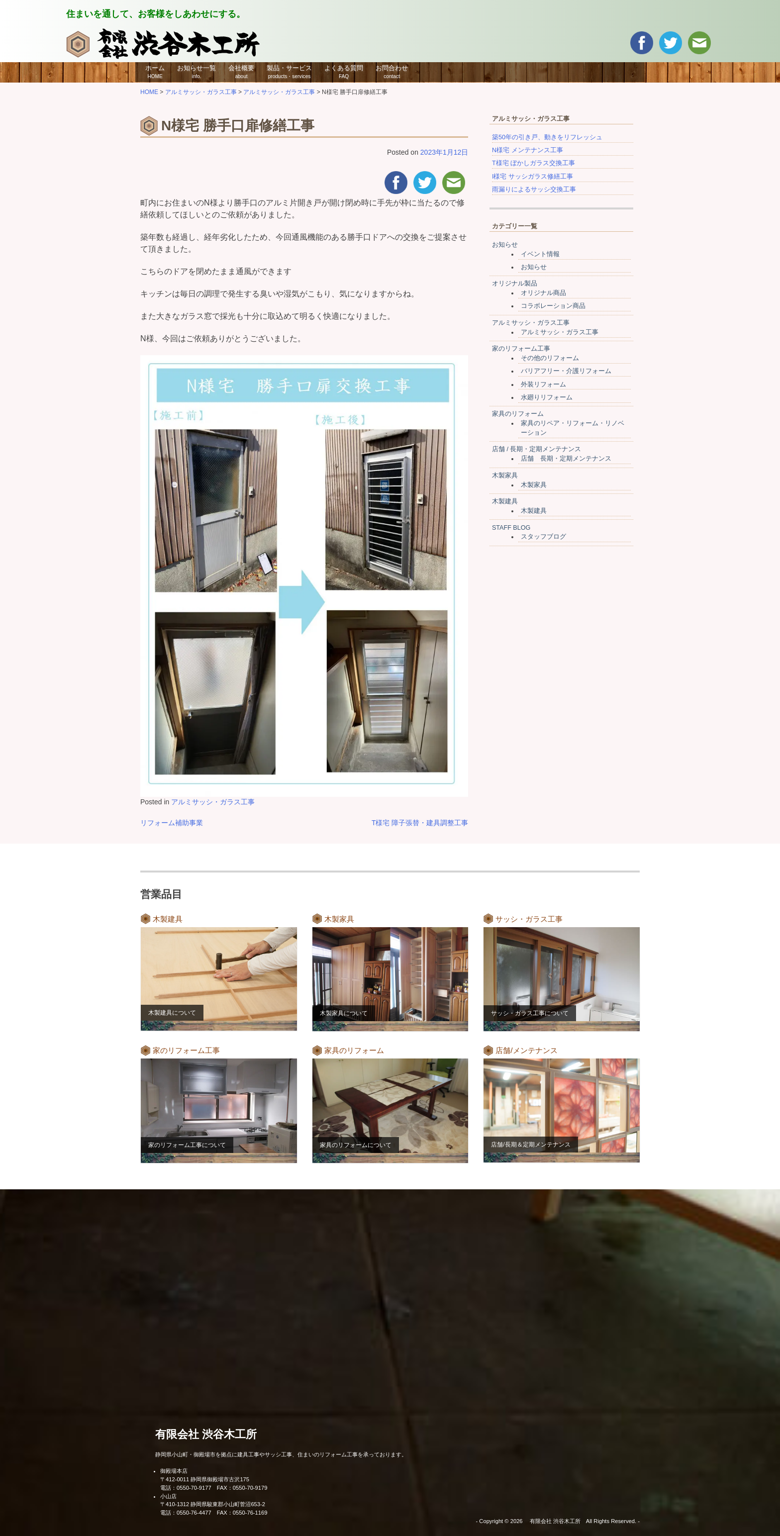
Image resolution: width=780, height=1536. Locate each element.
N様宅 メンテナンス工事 (527, 150)
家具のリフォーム (518, 413)
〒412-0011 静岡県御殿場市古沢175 (204, 1479)
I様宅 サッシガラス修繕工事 (532, 176)
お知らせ (505, 244)
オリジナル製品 (514, 283)
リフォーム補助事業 (171, 823)
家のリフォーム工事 (521, 348)
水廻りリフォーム (547, 397)
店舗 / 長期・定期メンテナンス (537, 449)
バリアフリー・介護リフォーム (566, 371)
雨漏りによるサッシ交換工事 (534, 189)
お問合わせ (392, 72)
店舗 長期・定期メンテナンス (566, 458)
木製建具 (505, 501)
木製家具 (505, 475)
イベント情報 (540, 254)
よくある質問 (343, 72)
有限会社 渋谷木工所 (206, 1434)
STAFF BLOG (511, 527)
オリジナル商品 (543, 292)
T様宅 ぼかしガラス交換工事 (533, 163)
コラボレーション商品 (553, 305)
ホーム (155, 72)
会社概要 (241, 72)
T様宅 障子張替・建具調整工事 (420, 823)
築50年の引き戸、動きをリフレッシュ (547, 137)
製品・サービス (289, 72)
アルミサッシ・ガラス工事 (213, 802)
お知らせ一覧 (196, 72)
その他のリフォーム (550, 358)
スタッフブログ (543, 536)
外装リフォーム (543, 384)
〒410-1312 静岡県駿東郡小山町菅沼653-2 (212, 1504)
